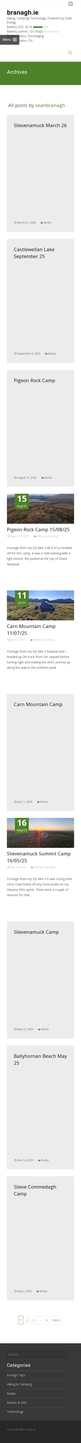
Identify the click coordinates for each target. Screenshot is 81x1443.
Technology (15, 1412)
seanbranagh (50, 105)
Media (47, 222)
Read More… (16, 572)
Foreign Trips (16, 1375)
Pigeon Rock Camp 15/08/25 (38, 529)
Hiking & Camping (47, 536)
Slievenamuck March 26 (40, 125)
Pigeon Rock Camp (34, 380)
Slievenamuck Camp (36, 932)
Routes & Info (17, 1402)
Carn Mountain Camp (38, 704)
